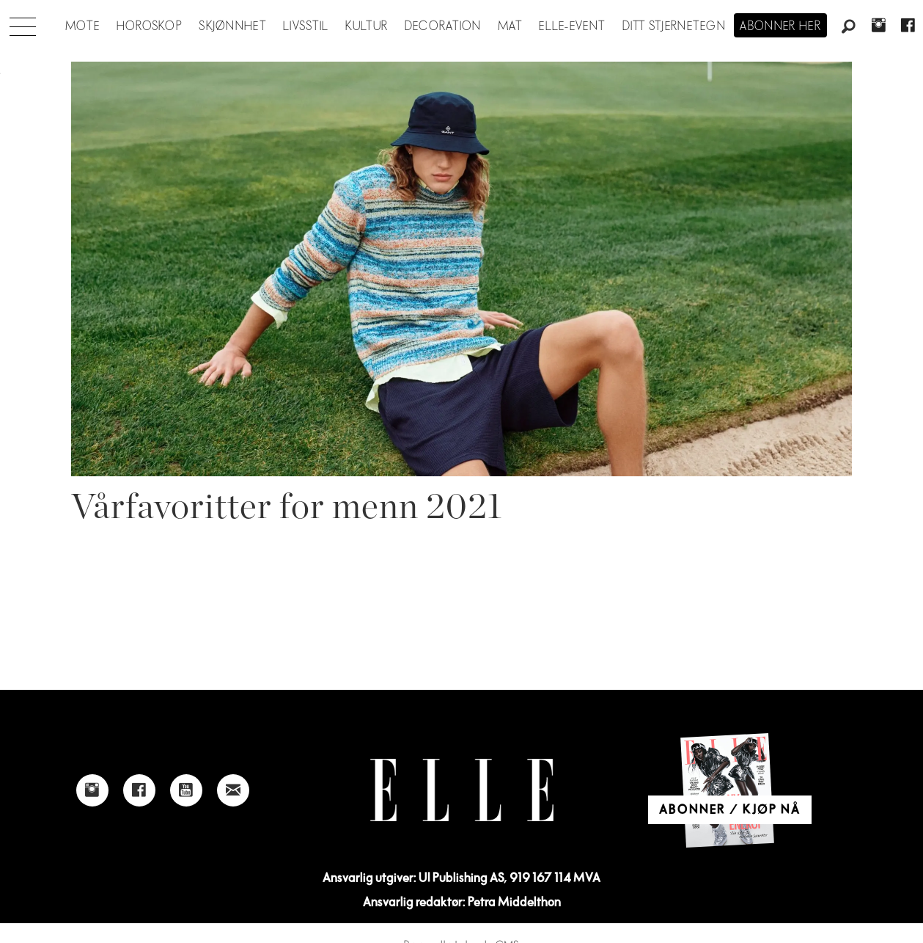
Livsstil (305, 26)
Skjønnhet (233, 26)
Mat (510, 26)
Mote (82, 26)
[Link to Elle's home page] (462, 790)
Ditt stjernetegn (674, 26)
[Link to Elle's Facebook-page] (139, 790)
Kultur (367, 26)
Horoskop (150, 26)
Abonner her (780, 26)
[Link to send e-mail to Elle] (233, 790)
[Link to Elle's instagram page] (92, 790)
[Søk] (849, 27)
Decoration (443, 26)
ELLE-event (572, 26)
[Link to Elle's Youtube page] (186, 790)
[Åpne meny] (23, 22)
